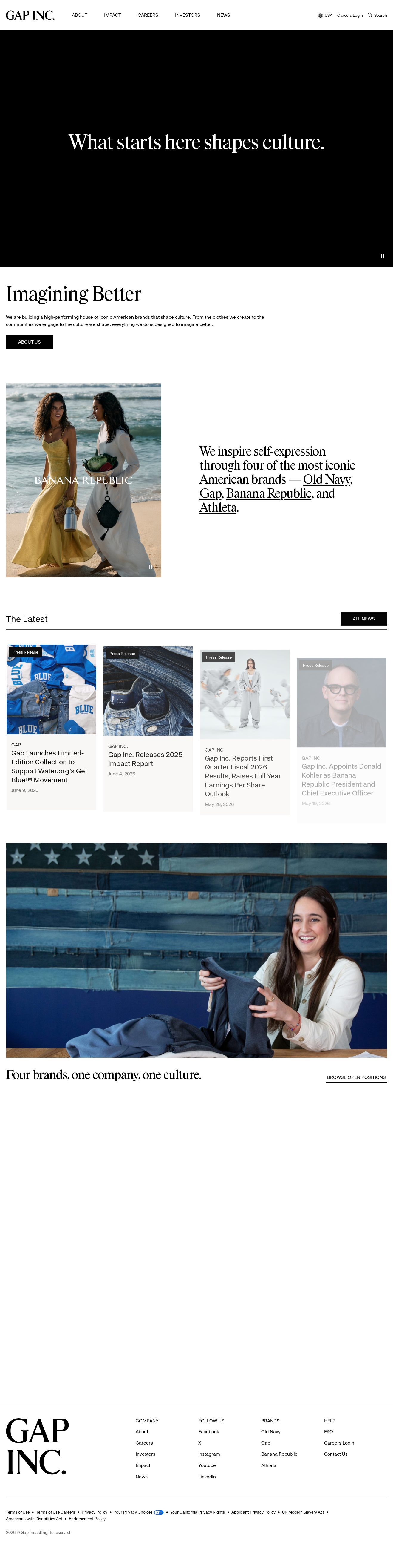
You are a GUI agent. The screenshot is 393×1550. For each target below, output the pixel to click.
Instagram (209, 1454)
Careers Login (350, 15)
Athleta (217, 508)
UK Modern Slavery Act (303, 1512)
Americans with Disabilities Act (34, 1518)
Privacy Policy (94, 1512)
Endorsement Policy (87, 1518)
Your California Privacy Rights (197, 1512)
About (79, 15)
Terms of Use (18, 1512)
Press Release (25, 657)
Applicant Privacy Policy (253, 1512)
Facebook (208, 1431)
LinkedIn (207, 1477)
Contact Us (336, 1454)
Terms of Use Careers (55, 1512)
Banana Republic (268, 494)
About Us (29, 342)
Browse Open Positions (356, 1077)
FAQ (328, 1431)
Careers (148, 15)
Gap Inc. (118, 759)
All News (364, 621)
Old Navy (326, 480)
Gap (210, 494)
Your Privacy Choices (133, 1512)
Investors (187, 15)
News (223, 15)
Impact (112, 15)
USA (325, 16)
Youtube (207, 1465)
